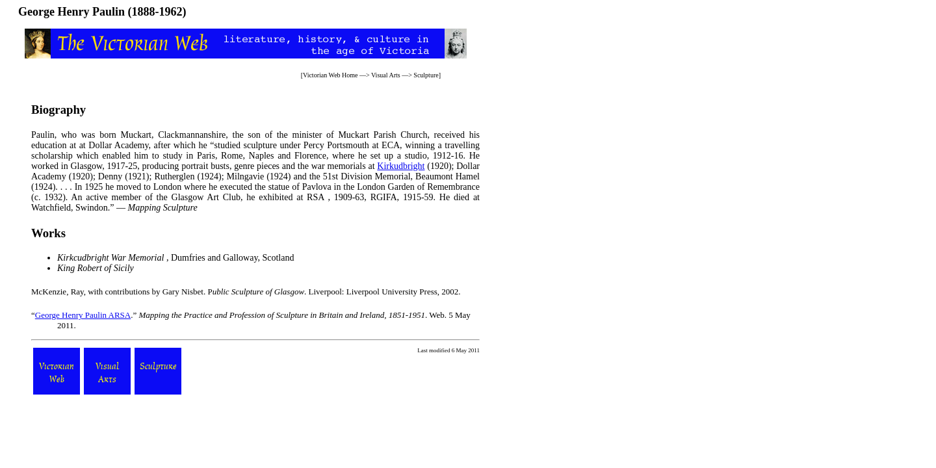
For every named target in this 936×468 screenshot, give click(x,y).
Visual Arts (385, 75)
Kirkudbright (400, 166)
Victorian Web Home (330, 75)
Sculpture (425, 75)
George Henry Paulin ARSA (83, 315)
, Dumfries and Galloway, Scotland (175, 258)
